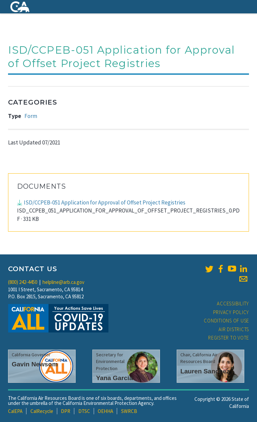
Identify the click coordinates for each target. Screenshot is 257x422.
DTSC (84, 411)
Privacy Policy (231, 312)
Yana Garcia (114, 377)
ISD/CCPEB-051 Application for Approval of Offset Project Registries (104, 202)
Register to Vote (228, 338)
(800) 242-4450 (22, 282)
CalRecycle (41, 411)
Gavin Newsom (35, 364)
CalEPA (15, 411)
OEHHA (105, 411)
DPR (65, 411)
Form (30, 116)
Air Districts (234, 329)
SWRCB (129, 411)
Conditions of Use (226, 320)
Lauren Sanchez (205, 371)
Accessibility (233, 303)
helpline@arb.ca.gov (63, 282)
